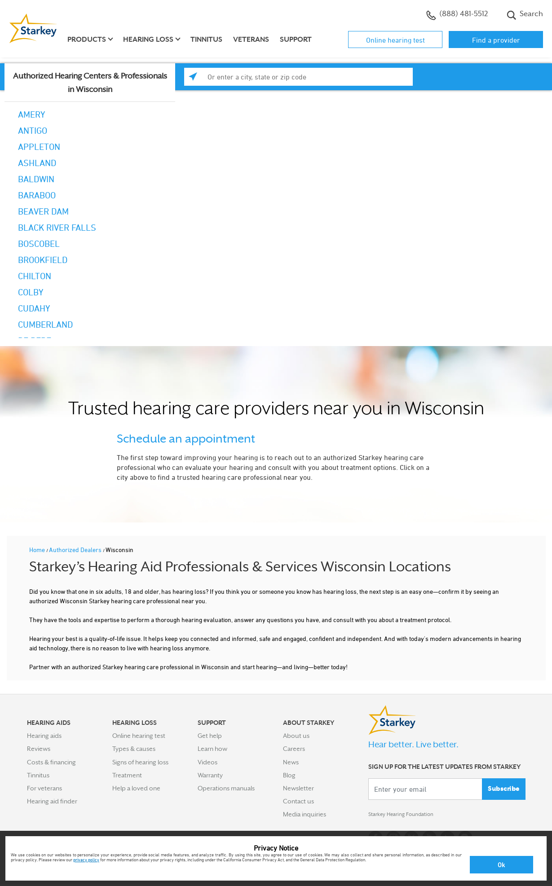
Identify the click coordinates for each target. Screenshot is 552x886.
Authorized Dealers (76, 549)
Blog (289, 775)
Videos (207, 762)
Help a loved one (136, 788)
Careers (294, 748)
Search (525, 14)
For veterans (44, 788)
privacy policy (86, 859)
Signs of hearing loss (140, 762)
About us (296, 735)
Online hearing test (395, 40)
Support (296, 39)
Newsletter (298, 788)
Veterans (251, 39)
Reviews (38, 748)
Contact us (298, 801)
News (291, 762)
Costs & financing (51, 762)
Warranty (210, 775)
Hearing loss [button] (148, 39)
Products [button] (86, 39)
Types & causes (133, 748)
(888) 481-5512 (457, 14)
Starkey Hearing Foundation (407, 816)
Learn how (212, 748)
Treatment (127, 775)
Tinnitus (206, 39)
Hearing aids (44, 735)
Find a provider (496, 40)
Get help (210, 735)
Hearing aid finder (52, 801)
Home (37, 549)
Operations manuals (226, 788)
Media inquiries (304, 814)
